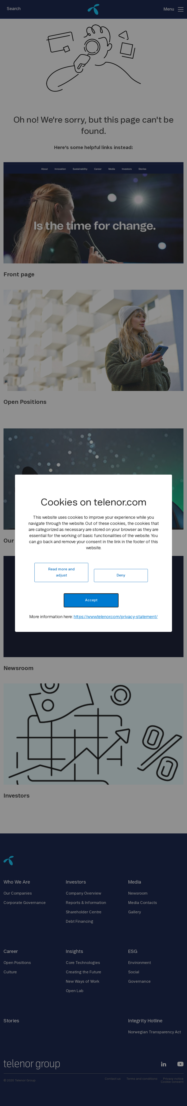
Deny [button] (121, 575)
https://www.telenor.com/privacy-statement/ (116, 617)
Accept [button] (91, 600)
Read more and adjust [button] (61, 572)
